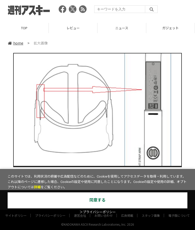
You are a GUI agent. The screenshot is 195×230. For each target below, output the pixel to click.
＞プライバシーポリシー (97, 212)
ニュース (121, 27)
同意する (97, 200)
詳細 (37, 187)
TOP (24, 27)
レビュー (73, 27)
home (15, 43)
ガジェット (170, 27)
